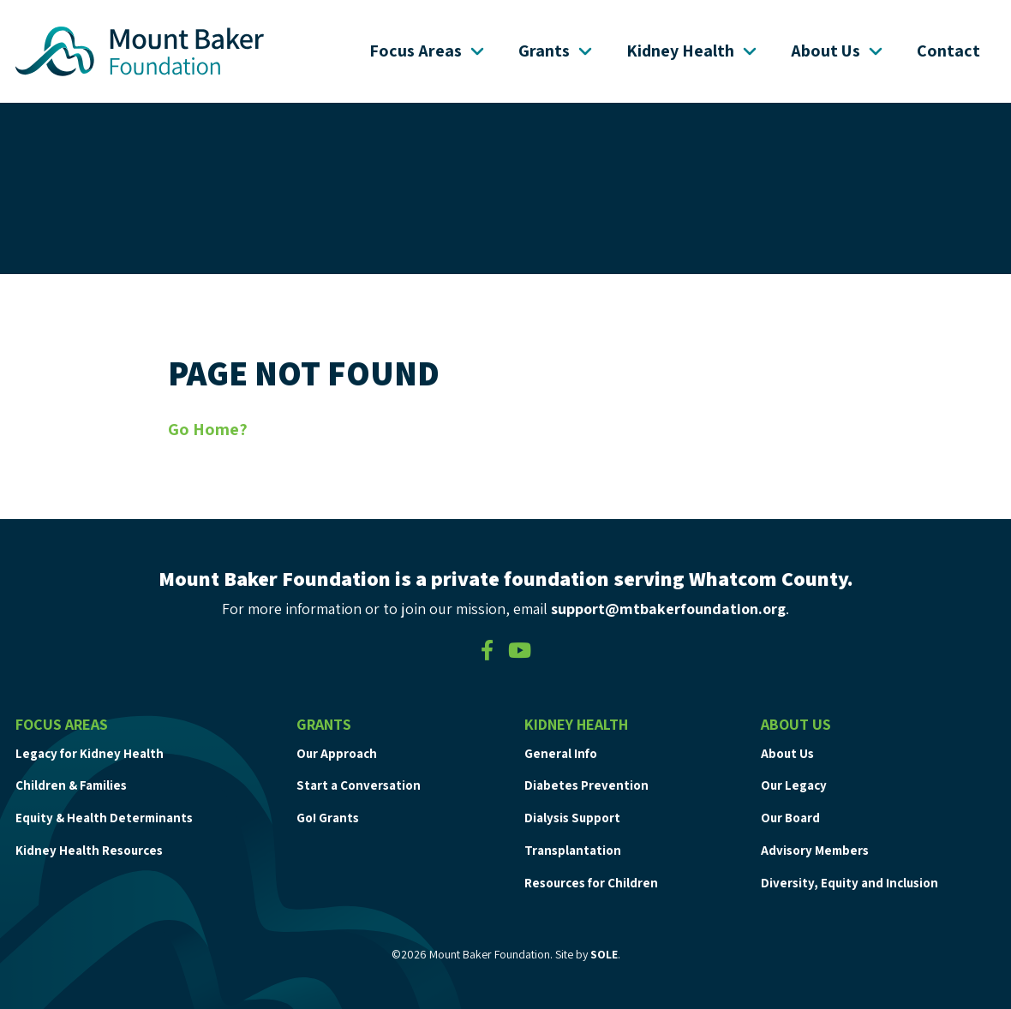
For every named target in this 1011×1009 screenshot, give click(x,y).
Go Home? (208, 429)
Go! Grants (327, 817)
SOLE (604, 954)
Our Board (790, 817)
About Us (838, 50)
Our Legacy (794, 785)
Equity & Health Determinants (104, 817)
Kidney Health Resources (89, 850)
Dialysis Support (572, 817)
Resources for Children (591, 883)
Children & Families (71, 785)
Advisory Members (815, 850)
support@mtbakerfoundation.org (668, 608)
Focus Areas (428, 50)
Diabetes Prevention (586, 785)
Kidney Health (693, 50)
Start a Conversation (358, 785)
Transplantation (572, 850)
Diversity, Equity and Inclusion (849, 883)
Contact (948, 50)
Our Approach (336, 753)
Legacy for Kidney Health (89, 753)
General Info (560, 753)
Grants (556, 50)
